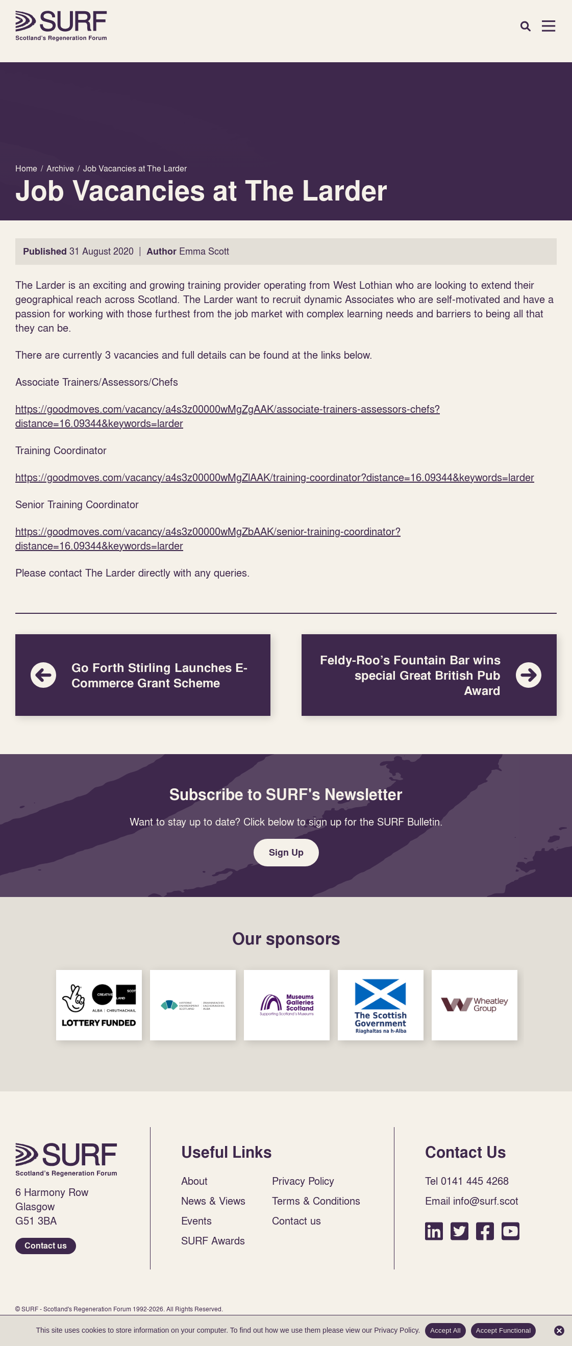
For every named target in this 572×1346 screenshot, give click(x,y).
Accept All (445, 1330)
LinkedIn (434, 1231)
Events (196, 1220)
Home (61, 26)
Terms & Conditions (316, 1200)
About (194, 1181)
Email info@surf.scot (471, 1200)
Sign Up (286, 852)
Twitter (459, 1231)
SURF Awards (213, 1240)
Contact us (45, 1246)
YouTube (510, 1231)
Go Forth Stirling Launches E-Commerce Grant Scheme (142, 675)
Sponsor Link (99, 1005)
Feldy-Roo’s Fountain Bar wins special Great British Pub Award (429, 675)
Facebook (485, 1231)
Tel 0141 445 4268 (467, 1181)
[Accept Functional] (559, 1331)
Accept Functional (503, 1330)
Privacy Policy (303, 1181)
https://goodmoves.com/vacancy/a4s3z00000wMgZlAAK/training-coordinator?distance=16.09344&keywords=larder (274, 477)
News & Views (213, 1200)
